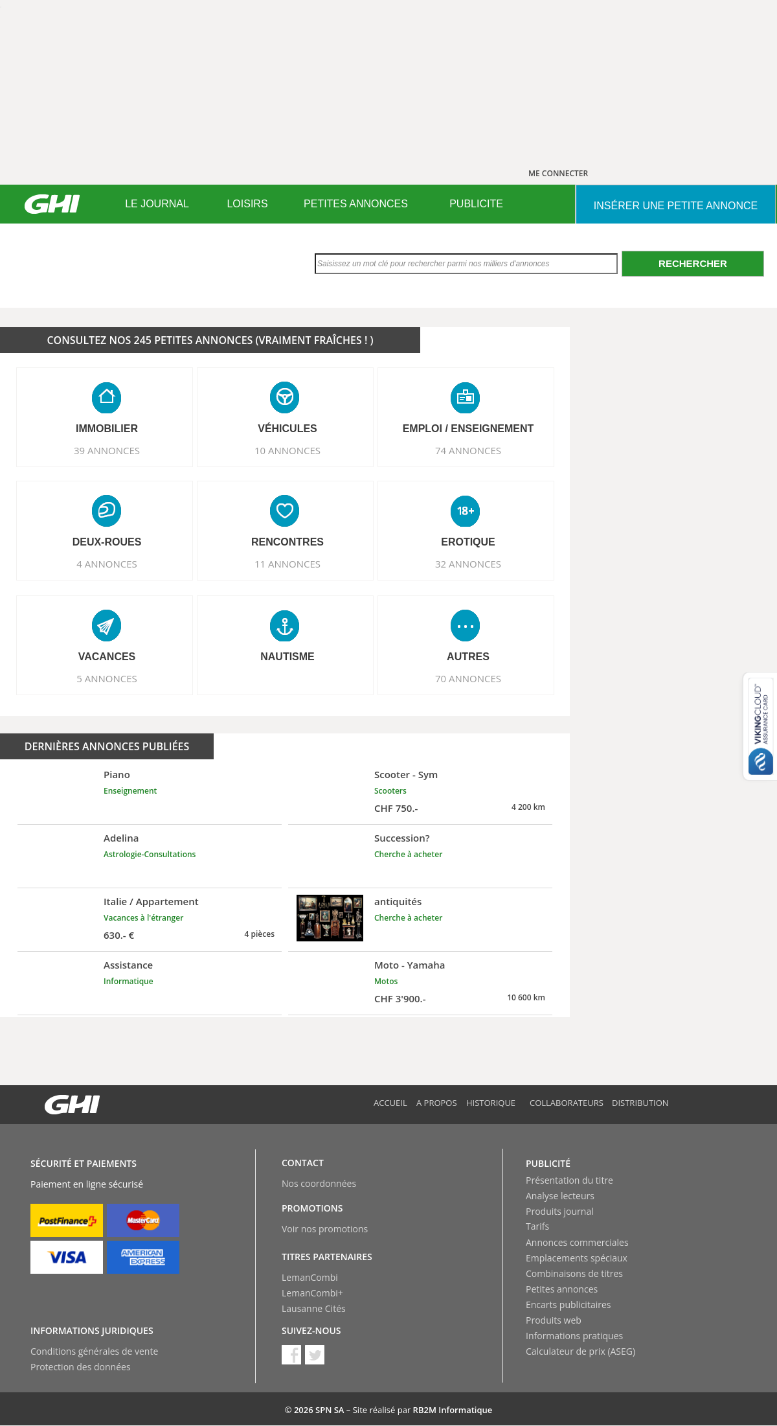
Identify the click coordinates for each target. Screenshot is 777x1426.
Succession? (402, 837)
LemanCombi (310, 1277)
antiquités (398, 901)
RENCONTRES (287, 541)
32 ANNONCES (468, 563)
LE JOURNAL (157, 203)
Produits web (553, 1320)
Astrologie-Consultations (150, 854)
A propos (436, 1103)
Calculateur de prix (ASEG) (580, 1351)
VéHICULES (287, 428)
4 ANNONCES (106, 563)
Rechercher (693, 263)
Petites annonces (562, 1289)
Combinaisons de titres (574, 1273)
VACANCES (107, 656)
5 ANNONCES (106, 678)
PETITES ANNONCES (356, 203)
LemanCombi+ (312, 1293)
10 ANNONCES (287, 450)
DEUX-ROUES (107, 541)
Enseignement (130, 790)
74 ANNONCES (468, 450)
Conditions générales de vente (94, 1351)
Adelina (121, 837)
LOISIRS (247, 203)
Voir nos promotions (325, 1229)
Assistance (128, 964)
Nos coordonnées (319, 1183)
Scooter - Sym (406, 774)
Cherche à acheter (408, 854)
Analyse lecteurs (560, 1196)
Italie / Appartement (151, 901)
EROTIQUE (468, 541)
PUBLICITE (476, 203)
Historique (490, 1103)
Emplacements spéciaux (576, 1258)
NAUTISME (287, 656)
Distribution (640, 1103)
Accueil (390, 1103)
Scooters (390, 790)
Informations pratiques (574, 1335)
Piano (117, 774)
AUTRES (468, 656)
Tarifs (537, 1226)
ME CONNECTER (558, 173)
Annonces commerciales (577, 1242)
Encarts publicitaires (568, 1304)
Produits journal (560, 1211)
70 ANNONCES (468, 678)
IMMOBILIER (107, 428)
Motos (386, 981)
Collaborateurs (566, 1103)
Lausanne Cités (314, 1308)
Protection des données (80, 1367)
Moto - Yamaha (409, 964)
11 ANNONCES (287, 563)
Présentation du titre (569, 1180)
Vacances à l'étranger (143, 917)
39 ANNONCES (107, 450)
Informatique (128, 981)
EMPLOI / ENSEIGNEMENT (468, 428)
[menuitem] (157, 204)
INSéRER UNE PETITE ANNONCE (676, 205)
